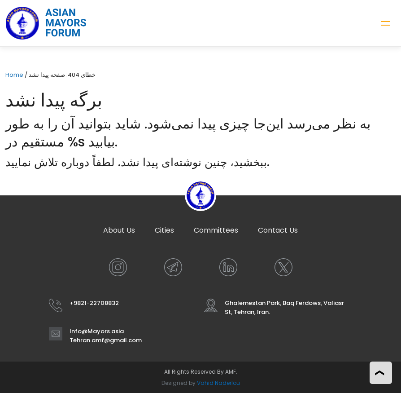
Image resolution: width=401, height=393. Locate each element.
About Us (119, 230)
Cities (164, 230)
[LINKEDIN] (228, 267)
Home (14, 75)
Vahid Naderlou (218, 383)
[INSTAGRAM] (118, 267)
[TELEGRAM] (173, 267)
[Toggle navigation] (386, 23)
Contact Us (278, 230)
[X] (283, 267)
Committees (216, 230)
